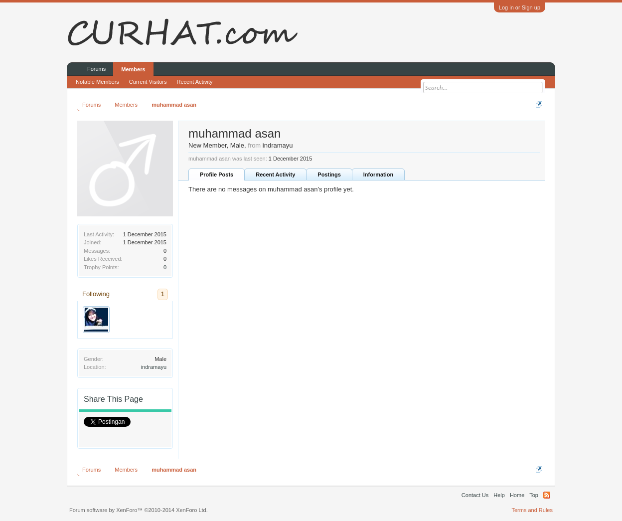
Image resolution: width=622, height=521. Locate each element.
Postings (328, 174)
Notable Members (97, 82)
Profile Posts (216, 174)
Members (133, 69)
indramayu (153, 367)
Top (533, 495)
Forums (96, 69)
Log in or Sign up (519, 7)
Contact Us (475, 495)
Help (499, 495)
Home (517, 495)
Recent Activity (275, 174)
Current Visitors (148, 82)
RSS (546, 495)
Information (378, 174)
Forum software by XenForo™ (138, 510)
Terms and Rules (532, 510)
